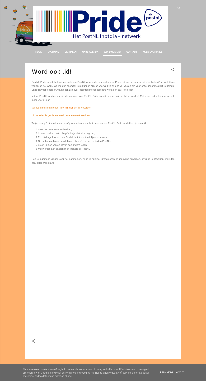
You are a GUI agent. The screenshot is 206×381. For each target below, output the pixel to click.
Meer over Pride (152, 51)
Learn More (166, 372)
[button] (172, 70)
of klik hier (67, 107)
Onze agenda (90, 51)
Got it (180, 372)
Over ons (53, 51)
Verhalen (70, 51)
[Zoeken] (179, 9)
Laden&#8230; (103, 251)
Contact (131, 51)
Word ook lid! (112, 51)
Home (38, 51)
